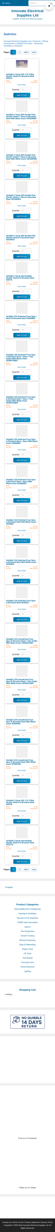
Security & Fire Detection (27, 918)
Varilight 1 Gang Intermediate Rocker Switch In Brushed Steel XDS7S (20, 278)
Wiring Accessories (27, 940)
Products (36, 41)
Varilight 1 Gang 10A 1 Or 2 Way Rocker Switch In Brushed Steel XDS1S (20, 76)
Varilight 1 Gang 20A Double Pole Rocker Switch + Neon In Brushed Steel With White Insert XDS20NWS (21, 157)
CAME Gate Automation (27, 922)
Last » (34, 52)
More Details (22, 85)
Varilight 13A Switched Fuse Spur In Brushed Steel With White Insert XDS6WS (21, 562)
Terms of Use (18, 1222)
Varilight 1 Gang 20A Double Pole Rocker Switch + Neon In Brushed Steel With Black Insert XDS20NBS (21, 117)
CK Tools (27, 953)
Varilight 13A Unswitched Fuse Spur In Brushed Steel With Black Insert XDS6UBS (20, 722)
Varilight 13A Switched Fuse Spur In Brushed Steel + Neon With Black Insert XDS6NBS (22, 441)
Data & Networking (27, 945)
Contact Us (6, 1222)
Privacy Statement (32, 1222)
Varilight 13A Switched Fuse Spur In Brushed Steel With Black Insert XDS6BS (21, 522)
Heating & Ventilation (28, 914)
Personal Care (27, 962)
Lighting (27, 971)
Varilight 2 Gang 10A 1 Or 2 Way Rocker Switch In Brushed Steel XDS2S (20, 802)
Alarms (27, 927)
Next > (26, 52)
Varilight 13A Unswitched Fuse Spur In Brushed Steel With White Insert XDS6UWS (21, 762)
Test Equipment (27, 931)
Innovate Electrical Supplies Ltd (17, 41)
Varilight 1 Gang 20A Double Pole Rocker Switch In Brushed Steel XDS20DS (20, 238)
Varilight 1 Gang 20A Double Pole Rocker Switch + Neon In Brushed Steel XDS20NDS (21, 197)
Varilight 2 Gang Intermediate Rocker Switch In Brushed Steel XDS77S (20, 843)
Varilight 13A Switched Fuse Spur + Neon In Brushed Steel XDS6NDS (21, 317)
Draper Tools (27, 949)
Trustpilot (9, 887)
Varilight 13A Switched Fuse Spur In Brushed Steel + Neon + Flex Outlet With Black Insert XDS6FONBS (20, 358)
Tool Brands (27, 958)
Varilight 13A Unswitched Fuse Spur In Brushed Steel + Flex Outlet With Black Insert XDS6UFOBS (21, 641)
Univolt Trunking (28, 936)
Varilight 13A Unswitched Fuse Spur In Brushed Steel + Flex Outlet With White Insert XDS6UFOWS (21, 681)
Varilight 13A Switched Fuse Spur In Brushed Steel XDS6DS (20, 602)
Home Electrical (27, 967)
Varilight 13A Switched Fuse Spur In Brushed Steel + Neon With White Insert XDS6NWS (20, 482)
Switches (10, 34)
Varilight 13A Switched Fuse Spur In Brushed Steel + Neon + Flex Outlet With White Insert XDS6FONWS (20, 400)
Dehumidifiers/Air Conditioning (27, 909)
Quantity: (16, 90)
